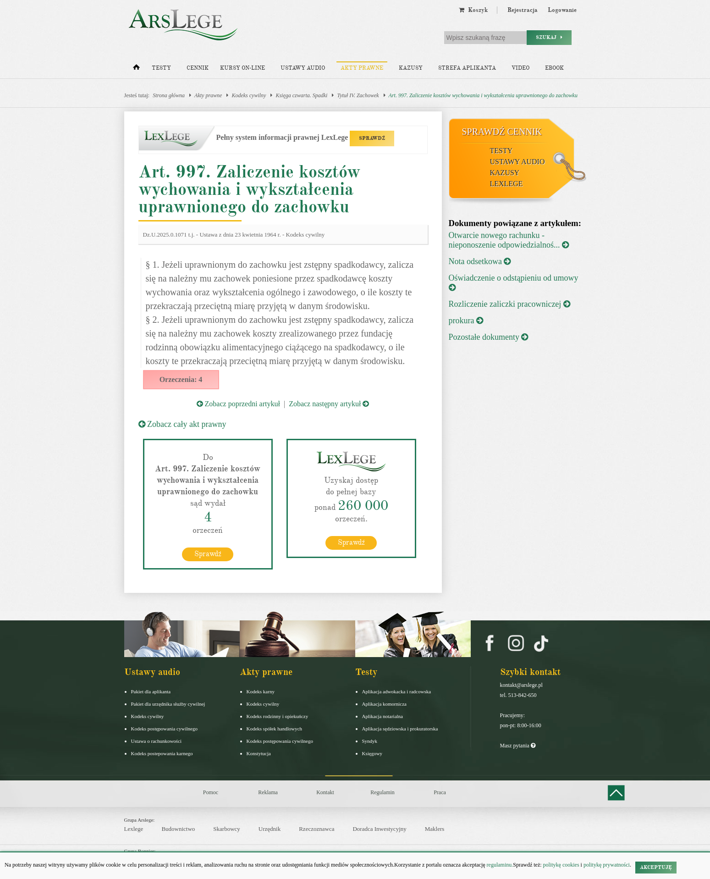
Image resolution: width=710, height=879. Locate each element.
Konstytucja (259, 753)
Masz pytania (517, 745)
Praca (440, 792)
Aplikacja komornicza (384, 704)
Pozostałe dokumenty (488, 337)
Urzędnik (270, 828)
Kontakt (325, 792)
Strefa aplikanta (467, 68)
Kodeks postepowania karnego (162, 753)
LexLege (506, 184)
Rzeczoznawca (316, 828)
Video (520, 68)
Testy (161, 68)
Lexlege (133, 828)
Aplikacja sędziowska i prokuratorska (400, 728)
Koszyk (473, 10)
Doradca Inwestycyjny (379, 828)
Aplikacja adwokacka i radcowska (396, 691)
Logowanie (562, 10)
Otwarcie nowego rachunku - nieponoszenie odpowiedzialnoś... (509, 240)
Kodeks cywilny (248, 95)
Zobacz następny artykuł (329, 404)
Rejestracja (522, 10)
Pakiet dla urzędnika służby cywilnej (168, 704)
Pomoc (210, 792)
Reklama (268, 792)
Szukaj (549, 37)
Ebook (554, 68)
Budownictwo (178, 828)
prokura (466, 320)
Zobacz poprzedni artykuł (238, 404)
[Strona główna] (136, 69)
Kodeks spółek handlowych (275, 728)
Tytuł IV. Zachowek (358, 95)
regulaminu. (499, 865)
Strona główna (169, 95)
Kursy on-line (242, 68)
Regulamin (382, 792)
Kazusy (411, 68)
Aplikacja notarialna (382, 716)
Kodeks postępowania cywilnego (164, 728)
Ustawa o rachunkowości (156, 741)
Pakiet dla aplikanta (151, 691)
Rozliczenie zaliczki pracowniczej (509, 304)
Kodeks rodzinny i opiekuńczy (277, 716)
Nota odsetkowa (480, 261)
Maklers (435, 828)
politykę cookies (561, 865)
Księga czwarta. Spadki (301, 95)
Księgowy (372, 753)
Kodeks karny (261, 691)
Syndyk (370, 741)
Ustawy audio (303, 68)
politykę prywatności (606, 865)
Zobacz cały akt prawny (182, 424)
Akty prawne (362, 68)
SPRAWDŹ (372, 138)
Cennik (198, 68)
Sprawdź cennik (502, 132)
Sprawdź (207, 553)
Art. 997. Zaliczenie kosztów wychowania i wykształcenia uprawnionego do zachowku (483, 95)
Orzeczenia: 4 (181, 379)
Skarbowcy (226, 828)
